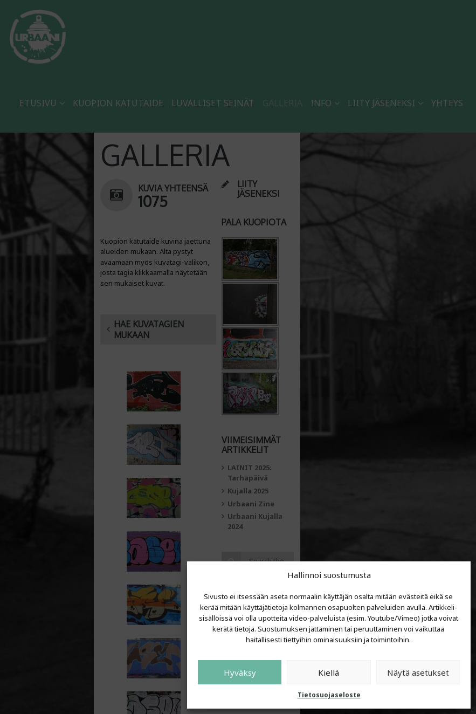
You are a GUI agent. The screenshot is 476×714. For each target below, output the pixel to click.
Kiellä (328, 672)
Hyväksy (240, 672)
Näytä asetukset (418, 672)
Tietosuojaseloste (329, 694)
